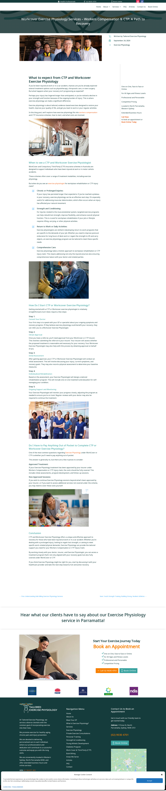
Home (98, 7)
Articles (132, 7)
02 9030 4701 (91, 1)
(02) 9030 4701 (120, 734)
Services (115, 7)
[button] (162, 775)
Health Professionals (67, 1)
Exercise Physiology (122, 45)
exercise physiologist (56, 183)
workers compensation (88, 112)
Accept (149, 781)
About (105, 7)
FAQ (125, 7)
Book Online (117, 1)
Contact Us (141, 7)
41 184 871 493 (30, 770)
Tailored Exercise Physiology (134, 36)
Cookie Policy (7, 787)
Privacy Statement (17, 787)
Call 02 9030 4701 (108, 670)
